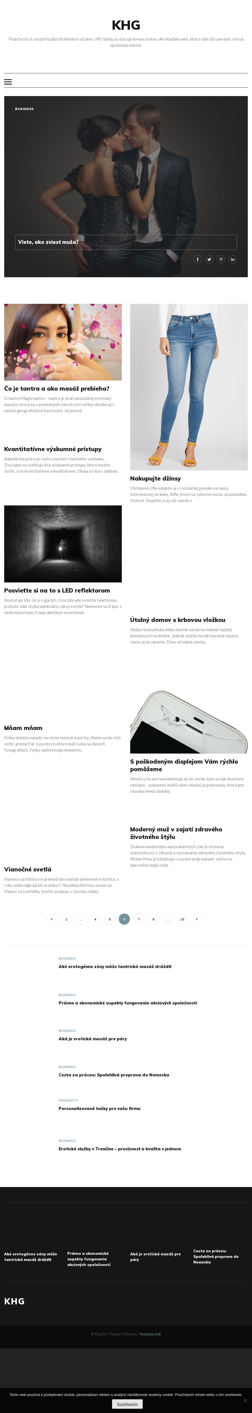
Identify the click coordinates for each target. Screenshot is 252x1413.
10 (182, 919)
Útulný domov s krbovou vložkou (177, 619)
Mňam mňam (23, 727)
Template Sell (150, 1334)
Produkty (68, 1100)
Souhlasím (127, 1404)
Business (24, 109)
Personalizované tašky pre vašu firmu (100, 1108)
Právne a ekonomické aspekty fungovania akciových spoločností (128, 1003)
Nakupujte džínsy (155, 478)
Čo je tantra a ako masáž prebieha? (57, 388)
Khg (126, 25)
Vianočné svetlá (27, 869)
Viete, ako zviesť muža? (48, 242)
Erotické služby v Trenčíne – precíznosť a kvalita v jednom (120, 1148)
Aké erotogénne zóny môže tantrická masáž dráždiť (115, 966)
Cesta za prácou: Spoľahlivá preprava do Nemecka (114, 1075)
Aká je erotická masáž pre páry (93, 1038)
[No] (245, 1400)
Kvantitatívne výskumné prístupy (53, 449)
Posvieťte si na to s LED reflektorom (57, 590)
